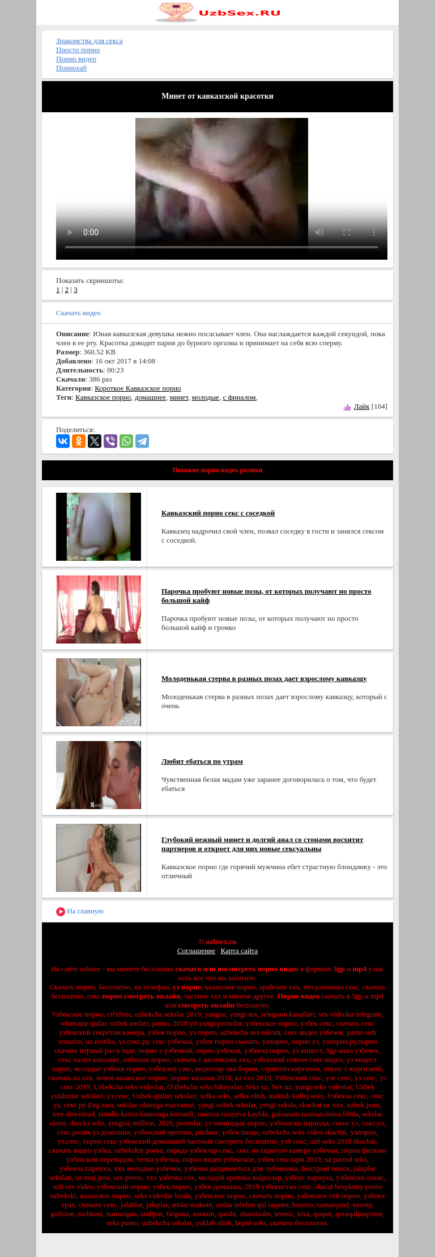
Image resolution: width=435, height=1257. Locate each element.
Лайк (362, 406)
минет (178, 397)
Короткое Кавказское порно (138, 388)
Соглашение (196, 950)
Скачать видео (78, 312)
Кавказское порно (103, 397)
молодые (205, 397)
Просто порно (78, 49)
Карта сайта (239, 950)
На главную (80, 911)
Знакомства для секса (89, 40)
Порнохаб (71, 68)
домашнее (150, 397)
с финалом (239, 397)
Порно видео (76, 58)
